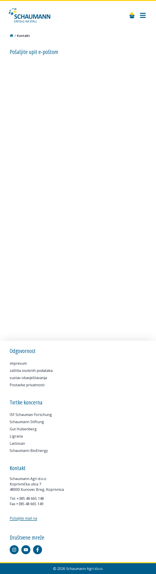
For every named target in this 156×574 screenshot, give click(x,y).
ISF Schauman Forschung (31, 414)
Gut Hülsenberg (23, 429)
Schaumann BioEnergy (29, 450)
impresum (18, 363)
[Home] (29, 15)
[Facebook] (37, 549)
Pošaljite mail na (23, 518)
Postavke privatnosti (27, 384)
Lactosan (17, 443)
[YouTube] (25, 549)
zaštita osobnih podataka (31, 370)
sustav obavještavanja (28, 377)
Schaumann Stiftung (27, 421)
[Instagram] (14, 549)
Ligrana (16, 436)
